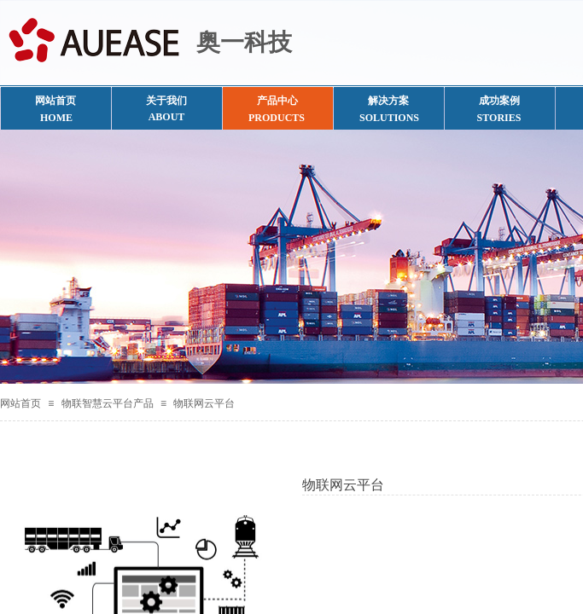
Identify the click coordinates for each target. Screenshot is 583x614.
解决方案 (388, 101)
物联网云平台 (204, 403)
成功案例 (499, 101)
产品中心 (277, 101)
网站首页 (20, 403)
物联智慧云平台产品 (107, 403)
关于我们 (166, 101)
